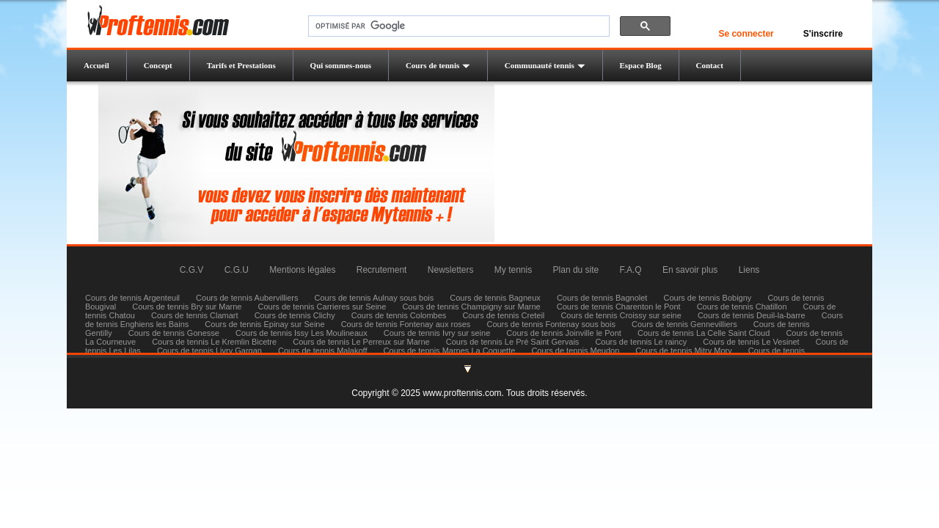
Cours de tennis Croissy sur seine (620, 315)
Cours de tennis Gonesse (173, 333)
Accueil (96, 65)
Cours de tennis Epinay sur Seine (264, 324)
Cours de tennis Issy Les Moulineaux (301, 333)
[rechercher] (457, 26)
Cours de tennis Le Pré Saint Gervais (513, 341)
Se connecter (745, 34)
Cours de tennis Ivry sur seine (437, 333)
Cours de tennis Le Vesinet (751, 341)
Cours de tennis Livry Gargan (209, 350)
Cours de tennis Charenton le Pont (619, 306)
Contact (709, 65)
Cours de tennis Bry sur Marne (186, 306)
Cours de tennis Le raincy (641, 341)
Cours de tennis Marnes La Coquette (450, 350)
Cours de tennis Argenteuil (132, 297)
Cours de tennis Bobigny (707, 297)
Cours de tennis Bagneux (495, 297)
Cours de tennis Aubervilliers (247, 297)
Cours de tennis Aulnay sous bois (374, 297)
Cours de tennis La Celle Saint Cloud (703, 333)
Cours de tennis (438, 65)
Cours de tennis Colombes (399, 315)
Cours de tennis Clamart (194, 315)
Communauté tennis (545, 65)
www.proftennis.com (462, 393)
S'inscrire (823, 34)
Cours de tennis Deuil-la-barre (751, 315)
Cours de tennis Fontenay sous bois (550, 324)
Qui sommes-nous (340, 65)
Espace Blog (641, 65)
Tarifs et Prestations (241, 65)
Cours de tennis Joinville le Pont (563, 333)
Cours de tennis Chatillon (742, 306)
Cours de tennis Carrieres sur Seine (322, 306)
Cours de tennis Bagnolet (602, 297)
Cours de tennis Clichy (296, 315)
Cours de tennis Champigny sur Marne (471, 306)
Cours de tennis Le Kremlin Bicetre (214, 341)
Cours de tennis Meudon (575, 350)
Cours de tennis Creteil (503, 315)
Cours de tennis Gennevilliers (684, 324)
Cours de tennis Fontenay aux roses (406, 324)
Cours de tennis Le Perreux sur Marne (361, 341)
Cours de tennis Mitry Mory (683, 350)
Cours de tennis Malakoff (322, 350)
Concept (158, 65)
